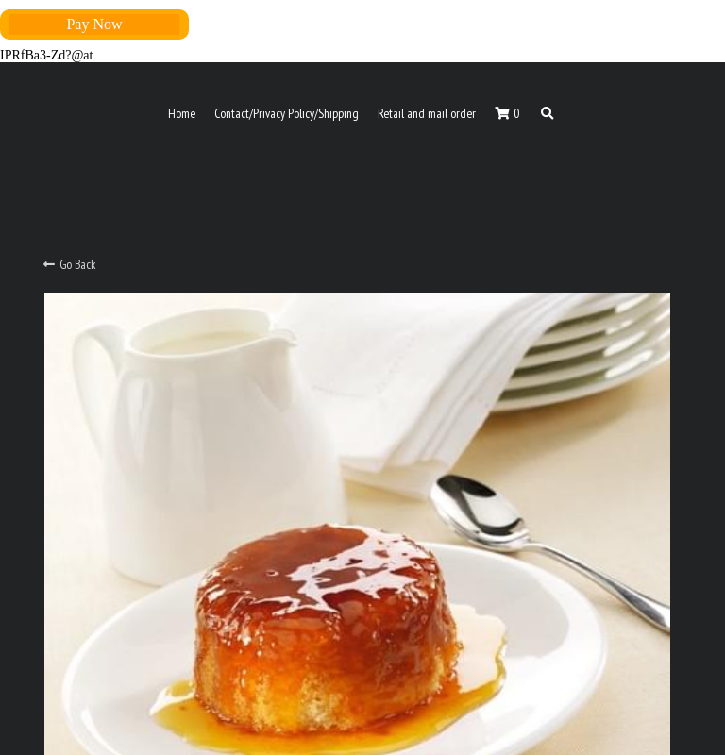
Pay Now (94, 24)
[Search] (547, 114)
